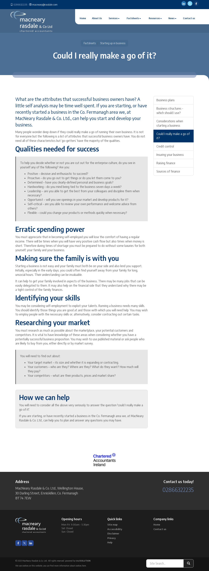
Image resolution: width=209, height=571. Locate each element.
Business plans (165, 100)
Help (109, 542)
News (172, 18)
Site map (112, 524)
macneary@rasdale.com (44, 4)
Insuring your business (170, 155)
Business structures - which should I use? (169, 111)
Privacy (111, 538)
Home (83, 18)
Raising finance (165, 163)
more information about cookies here (70, 565)
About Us (97, 18)
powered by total (77, 560)
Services (114, 18)
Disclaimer (113, 533)
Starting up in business (112, 43)
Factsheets (134, 18)
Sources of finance (168, 171)
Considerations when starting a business (169, 123)
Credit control (165, 146)
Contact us (189, 18)
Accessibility (114, 529)
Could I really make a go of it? (173, 136)
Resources (155, 18)
